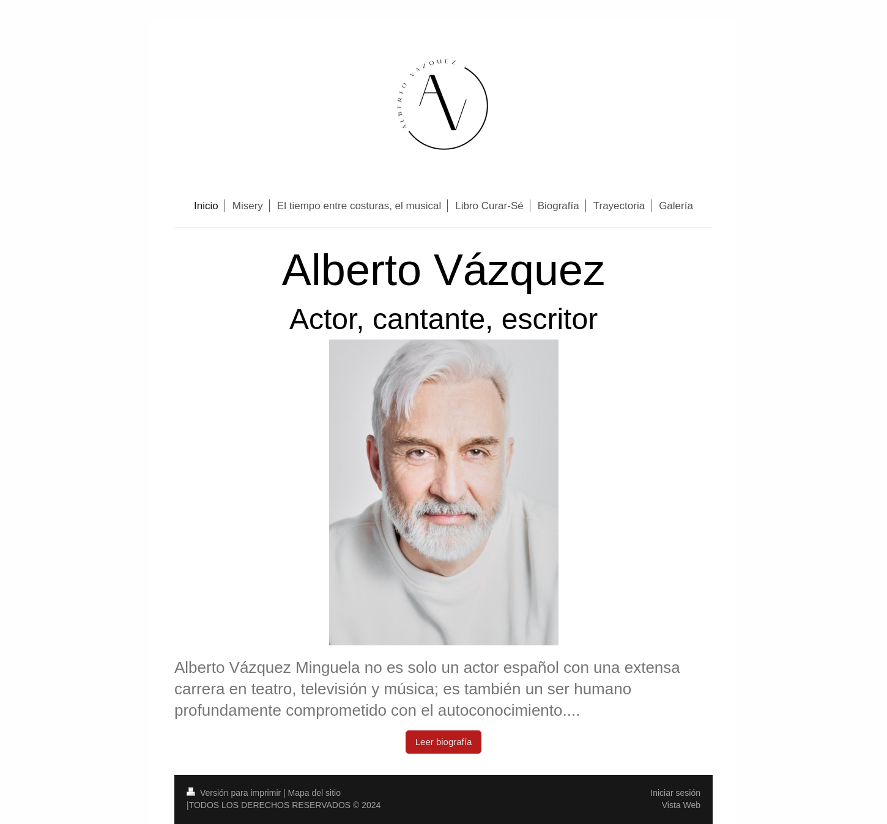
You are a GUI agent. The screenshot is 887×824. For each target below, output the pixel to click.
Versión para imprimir (235, 793)
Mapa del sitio (314, 793)
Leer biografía (443, 742)
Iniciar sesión (675, 793)
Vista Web (681, 805)
